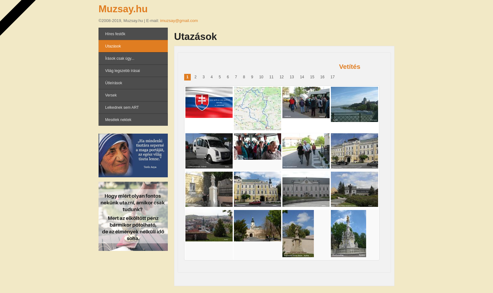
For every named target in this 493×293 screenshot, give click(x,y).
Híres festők (115, 34)
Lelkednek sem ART (122, 107)
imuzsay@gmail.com (179, 20)
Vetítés (349, 66)
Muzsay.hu (123, 8)
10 (261, 77)
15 (312, 77)
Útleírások (113, 83)
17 (333, 77)
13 (292, 77)
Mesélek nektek (118, 120)
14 (302, 77)
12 (282, 77)
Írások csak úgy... (119, 58)
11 (271, 77)
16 (322, 77)
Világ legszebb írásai (122, 71)
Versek (111, 95)
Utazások (113, 46)
